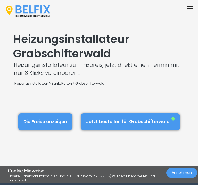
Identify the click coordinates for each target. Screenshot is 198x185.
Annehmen (182, 172)
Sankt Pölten (62, 83)
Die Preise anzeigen (45, 121)
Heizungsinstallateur (31, 83)
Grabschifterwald (89, 83)
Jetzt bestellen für (130, 121)
